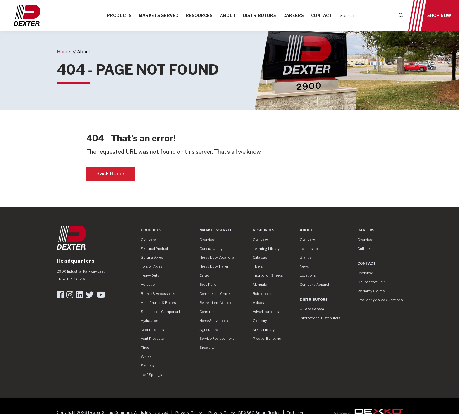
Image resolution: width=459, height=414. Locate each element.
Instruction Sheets (268, 275)
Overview (148, 239)
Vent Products (152, 338)
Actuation (149, 284)
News (304, 266)
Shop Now (439, 15)
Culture (363, 248)
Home (63, 52)
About (228, 15)
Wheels (147, 356)
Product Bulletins (267, 338)
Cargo (204, 275)
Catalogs (260, 257)
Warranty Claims (371, 291)
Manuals (260, 284)
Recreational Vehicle (215, 302)
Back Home (110, 174)
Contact (321, 15)
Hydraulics (149, 321)
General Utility (210, 248)
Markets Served (159, 15)
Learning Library (266, 248)
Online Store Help (371, 282)
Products (119, 15)
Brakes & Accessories (158, 293)
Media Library (264, 330)
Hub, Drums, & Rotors (158, 302)
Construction (210, 311)
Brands (305, 257)
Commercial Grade (214, 293)
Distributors (259, 15)
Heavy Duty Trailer (213, 266)
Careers (293, 15)
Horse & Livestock (213, 321)
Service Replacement (216, 338)
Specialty (207, 347)
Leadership (309, 248)
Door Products (152, 330)
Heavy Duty (150, 275)
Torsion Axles (151, 266)
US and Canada (312, 309)
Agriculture (208, 330)
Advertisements (266, 311)
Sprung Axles (152, 257)
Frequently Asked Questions (380, 300)
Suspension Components (161, 311)
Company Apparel (314, 284)
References (262, 293)
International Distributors (320, 318)
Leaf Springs (151, 375)
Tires (145, 347)
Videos (258, 302)
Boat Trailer (208, 284)
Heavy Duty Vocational (217, 257)
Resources (199, 15)
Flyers (258, 266)
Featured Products (155, 248)
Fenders (147, 365)
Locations (308, 275)
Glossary (260, 321)
